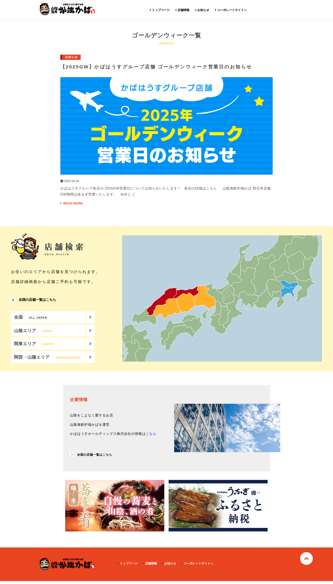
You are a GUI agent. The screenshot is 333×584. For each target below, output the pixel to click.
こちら (151, 437)
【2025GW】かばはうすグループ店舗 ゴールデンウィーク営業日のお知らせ (165, 66)
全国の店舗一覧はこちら (33, 301)
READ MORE (72, 203)
